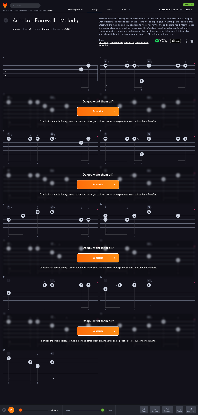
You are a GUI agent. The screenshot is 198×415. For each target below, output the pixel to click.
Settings (190, 410)
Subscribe (189, 5)
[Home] (5, 5)
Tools (179, 410)
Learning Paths (75, 9)
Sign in (189, 9)
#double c (129, 42)
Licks (109, 9)
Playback (168, 410)
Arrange (155, 410)
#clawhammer (116, 42)
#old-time (103, 42)
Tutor (144, 410)
